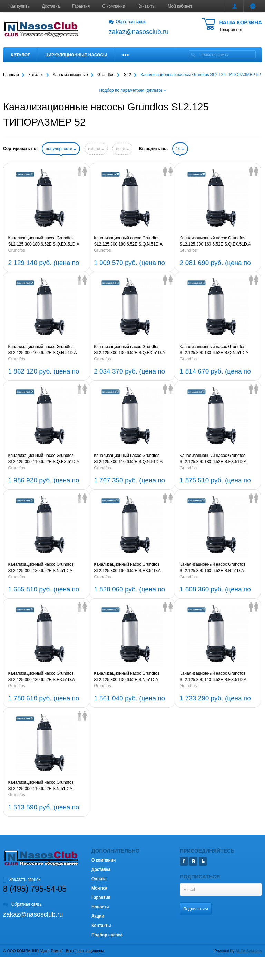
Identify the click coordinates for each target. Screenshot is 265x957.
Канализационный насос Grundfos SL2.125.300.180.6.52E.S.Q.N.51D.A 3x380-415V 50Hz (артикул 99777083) (130, 241)
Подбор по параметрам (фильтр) (132, 90)
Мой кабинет (180, 6)
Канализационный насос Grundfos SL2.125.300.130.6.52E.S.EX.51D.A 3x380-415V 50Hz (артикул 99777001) (44, 677)
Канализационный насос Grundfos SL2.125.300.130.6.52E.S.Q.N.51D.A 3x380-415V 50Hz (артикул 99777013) (216, 350)
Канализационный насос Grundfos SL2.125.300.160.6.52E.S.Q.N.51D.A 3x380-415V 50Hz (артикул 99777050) (44, 350)
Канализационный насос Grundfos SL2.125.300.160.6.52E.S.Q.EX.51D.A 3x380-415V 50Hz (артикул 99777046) (216, 241)
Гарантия (81, 6)
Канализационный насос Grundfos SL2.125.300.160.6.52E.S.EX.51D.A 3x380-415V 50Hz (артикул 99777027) (130, 568)
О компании (113, 6)
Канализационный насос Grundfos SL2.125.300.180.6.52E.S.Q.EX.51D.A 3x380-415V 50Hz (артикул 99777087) (44, 241)
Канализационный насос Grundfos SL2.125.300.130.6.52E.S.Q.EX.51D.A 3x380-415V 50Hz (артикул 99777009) (130, 350)
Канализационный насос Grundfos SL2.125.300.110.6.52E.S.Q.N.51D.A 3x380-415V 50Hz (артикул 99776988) (130, 459)
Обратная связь (127, 21)
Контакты (147, 6)
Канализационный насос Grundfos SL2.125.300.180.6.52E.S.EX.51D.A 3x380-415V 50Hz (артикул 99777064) (216, 459)
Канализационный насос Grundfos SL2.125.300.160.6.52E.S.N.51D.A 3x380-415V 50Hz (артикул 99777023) (216, 568)
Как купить (19, 6)
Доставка (51, 6)
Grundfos (16, 250)
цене (122, 148)
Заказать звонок (21, 879)
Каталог (20, 55)
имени (96, 148)
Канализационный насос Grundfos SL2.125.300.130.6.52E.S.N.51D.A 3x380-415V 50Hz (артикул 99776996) (130, 677)
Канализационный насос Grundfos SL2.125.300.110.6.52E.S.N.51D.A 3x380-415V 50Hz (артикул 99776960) (44, 786)
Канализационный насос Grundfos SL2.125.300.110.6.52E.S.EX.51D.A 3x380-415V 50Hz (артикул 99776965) (216, 677)
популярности (61, 148)
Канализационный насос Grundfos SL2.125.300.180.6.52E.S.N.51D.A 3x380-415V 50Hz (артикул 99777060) (44, 568)
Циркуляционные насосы (76, 55)
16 (180, 148)
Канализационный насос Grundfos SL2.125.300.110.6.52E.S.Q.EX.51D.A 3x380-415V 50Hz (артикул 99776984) (44, 459)
